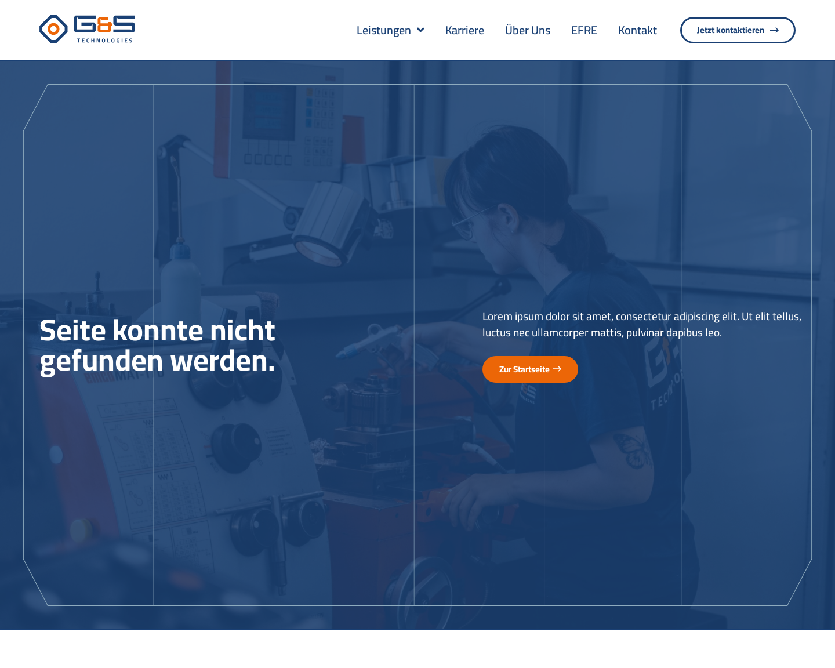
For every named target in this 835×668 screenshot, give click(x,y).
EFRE (584, 30)
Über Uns (527, 30)
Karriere (464, 30)
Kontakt (637, 30)
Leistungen (390, 30)
